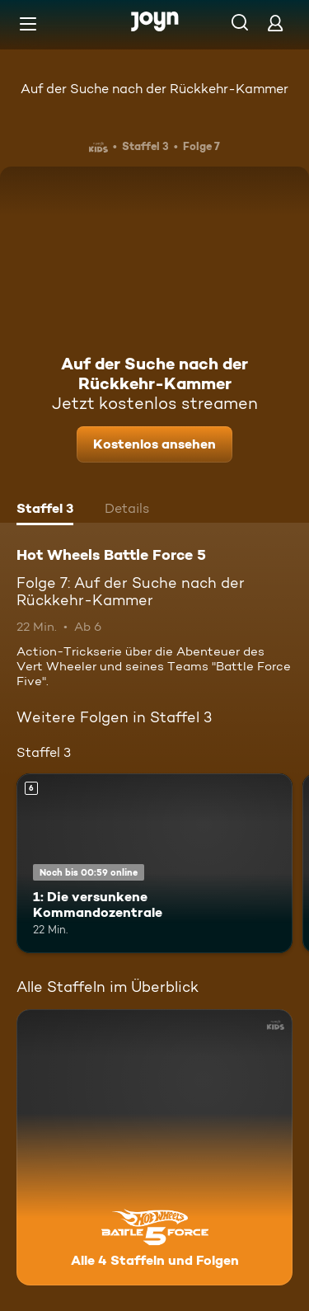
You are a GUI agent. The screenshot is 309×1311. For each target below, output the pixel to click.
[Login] (275, 22)
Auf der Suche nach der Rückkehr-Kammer (154, 88)
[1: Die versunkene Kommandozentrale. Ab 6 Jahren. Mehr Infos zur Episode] (154, 863)
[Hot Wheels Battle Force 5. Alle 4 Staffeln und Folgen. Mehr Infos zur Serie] (154, 1147)
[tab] (45, 510)
